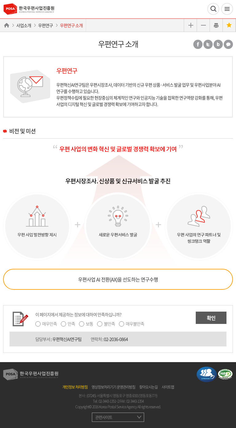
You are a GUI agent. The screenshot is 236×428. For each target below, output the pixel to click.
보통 (89, 324)
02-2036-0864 (116, 339)
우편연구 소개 (71, 25)
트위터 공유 (208, 44)
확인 (211, 317)
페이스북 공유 (198, 44)
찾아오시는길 (148, 387)
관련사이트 (103, 417)
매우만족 (49, 324)
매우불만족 (135, 324)
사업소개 (23, 25)
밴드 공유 (218, 44)
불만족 (109, 324)
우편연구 (45, 25)
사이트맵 (168, 387)
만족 (71, 324)
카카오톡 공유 (228, 44)
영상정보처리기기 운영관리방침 (113, 387)
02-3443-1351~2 (109, 401)
